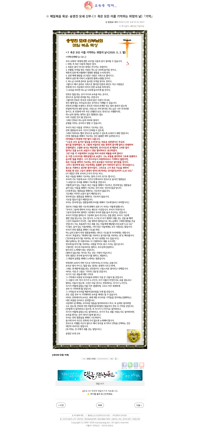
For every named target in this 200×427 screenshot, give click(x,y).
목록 (100, 405)
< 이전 (61, 405)
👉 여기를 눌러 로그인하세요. (100, 393)
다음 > (139, 405)
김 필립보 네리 (111, 21)
